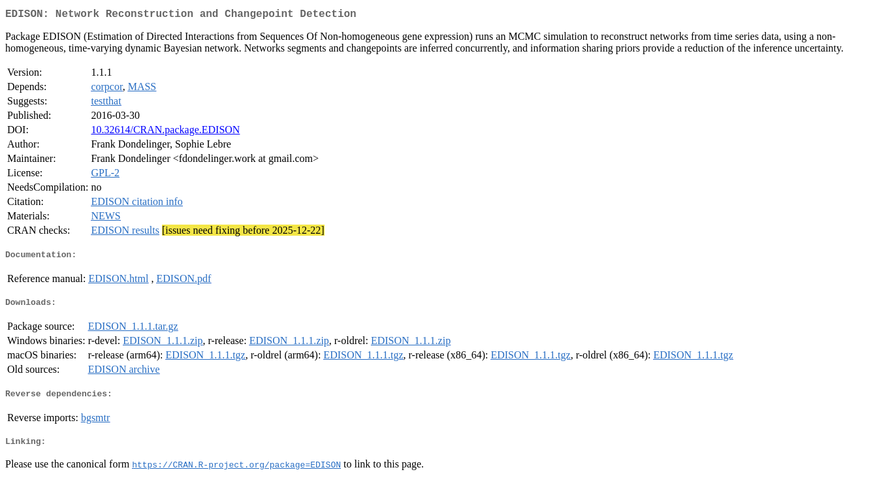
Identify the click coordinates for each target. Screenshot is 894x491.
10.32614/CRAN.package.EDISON (165, 132)
